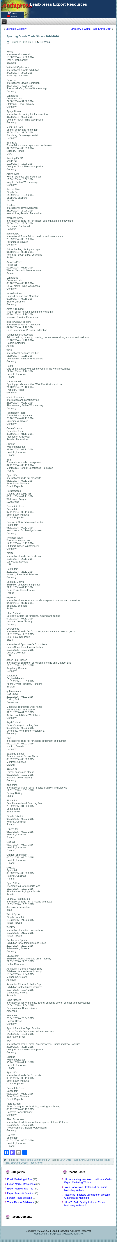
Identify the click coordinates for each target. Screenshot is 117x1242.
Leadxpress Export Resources (58, 4)
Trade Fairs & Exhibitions (32, 1160)
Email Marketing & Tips (19, 1179)
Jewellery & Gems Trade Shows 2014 (91, 29)
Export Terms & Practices (20, 1193)
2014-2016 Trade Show (72, 1160)
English (12, 13)
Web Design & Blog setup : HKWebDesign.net (58, 1233)
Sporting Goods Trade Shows (27, 1162)
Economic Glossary (16, 29)
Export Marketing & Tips (20, 1188)
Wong (46, 42)
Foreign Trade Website (19, 1198)
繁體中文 (12, 16)
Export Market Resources (21, 1184)
